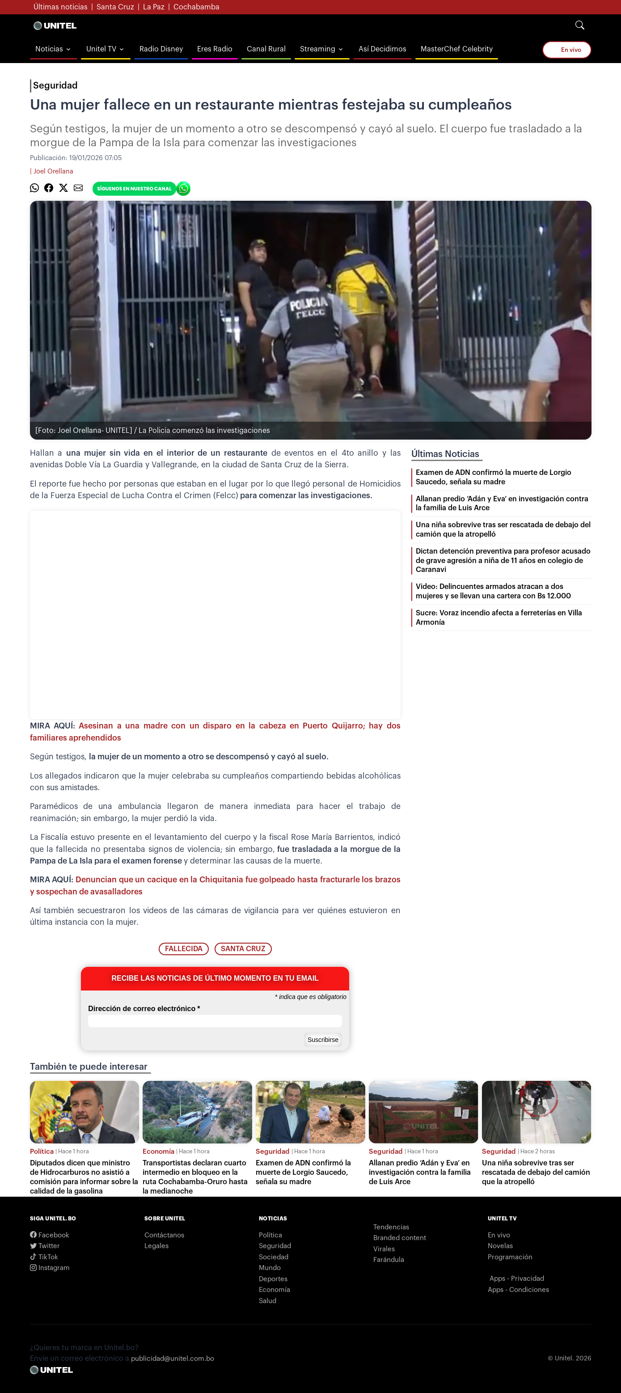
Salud (267, 1301)
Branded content (399, 1238)
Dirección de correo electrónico (144, 1009)
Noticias (49, 49)
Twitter (45, 1246)
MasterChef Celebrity (457, 49)
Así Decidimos (382, 49)
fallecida (184, 949)
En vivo (567, 49)
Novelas (500, 1246)
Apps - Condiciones (518, 1290)
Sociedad (273, 1257)
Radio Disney (161, 49)
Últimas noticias (61, 7)
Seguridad (55, 85)
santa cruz (243, 949)
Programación (510, 1257)
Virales (384, 1249)
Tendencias (391, 1227)
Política (42, 1151)
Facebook (49, 1235)
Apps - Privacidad (517, 1278)
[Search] (579, 25)
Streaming (317, 49)
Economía (158, 1151)
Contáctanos (164, 1235)
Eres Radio (214, 49)
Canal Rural (266, 49)
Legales (156, 1246)
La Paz (154, 7)
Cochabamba (196, 7)
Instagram (50, 1268)
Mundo (270, 1268)
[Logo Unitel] (55, 25)
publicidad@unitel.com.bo (172, 1358)
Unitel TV (101, 49)
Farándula (388, 1260)
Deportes (273, 1279)
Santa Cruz (115, 7)
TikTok (44, 1257)
